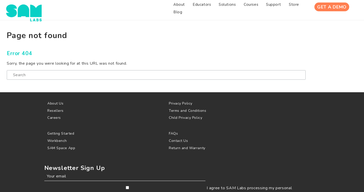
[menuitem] (72, 9)
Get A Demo (328, 10)
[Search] (99, 85)
